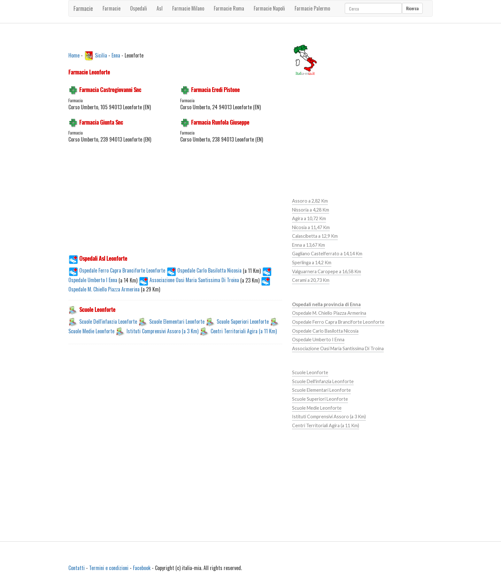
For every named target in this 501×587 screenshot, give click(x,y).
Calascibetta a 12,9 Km (315, 236)
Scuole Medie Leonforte (91, 331)
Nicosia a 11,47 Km (311, 227)
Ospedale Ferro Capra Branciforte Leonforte (116, 270)
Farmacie (83, 8)
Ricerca (412, 8)
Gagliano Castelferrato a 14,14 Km (327, 253)
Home (74, 55)
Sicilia (101, 55)
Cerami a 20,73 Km (310, 280)
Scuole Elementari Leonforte (176, 321)
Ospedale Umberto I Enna (318, 339)
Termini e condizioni (108, 568)
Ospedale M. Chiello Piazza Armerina (329, 313)
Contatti (76, 568)
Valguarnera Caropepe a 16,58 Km (326, 271)
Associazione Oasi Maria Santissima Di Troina (189, 280)
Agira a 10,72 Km (309, 218)
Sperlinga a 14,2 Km (311, 262)
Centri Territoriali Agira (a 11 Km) (244, 331)
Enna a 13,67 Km (308, 245)
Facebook (141, 568)
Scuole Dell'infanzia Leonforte (108, 321)
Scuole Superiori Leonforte (243, 321)
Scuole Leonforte (310, 372)
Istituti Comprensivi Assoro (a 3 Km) (162, 331)
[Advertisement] (175, 202)
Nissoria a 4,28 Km (310, 209)
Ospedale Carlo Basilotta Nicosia (204, 270)
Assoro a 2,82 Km (310, 201)
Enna (116, 55)
